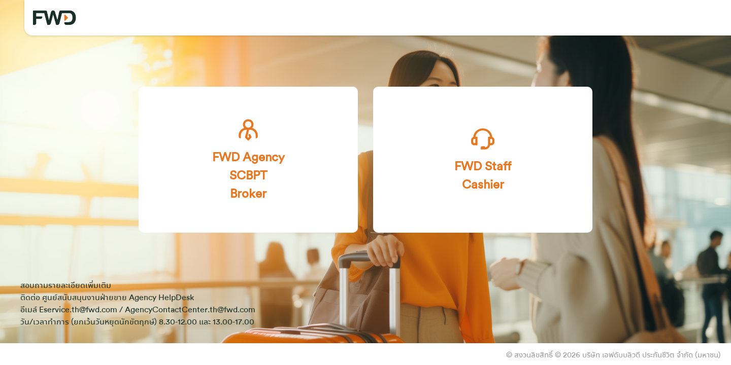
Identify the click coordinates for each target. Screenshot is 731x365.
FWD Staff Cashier (482, 159)
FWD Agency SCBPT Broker (248, 159)
